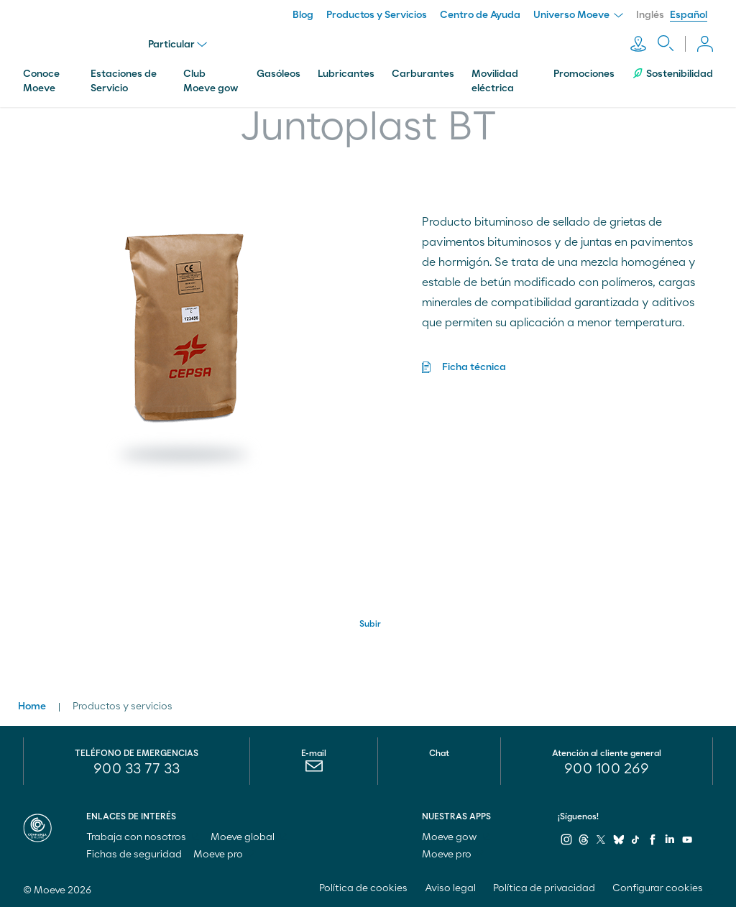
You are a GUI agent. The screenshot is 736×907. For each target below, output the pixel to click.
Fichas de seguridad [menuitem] (134, 855)
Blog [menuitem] (303, 15)
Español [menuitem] (688, 15)
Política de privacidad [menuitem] (544, 888)
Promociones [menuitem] (584, 74)
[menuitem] (313, 769)
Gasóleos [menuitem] (278, 74)
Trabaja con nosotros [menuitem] (142, 837)
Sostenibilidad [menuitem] (672, 74)
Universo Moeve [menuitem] (578, 15)
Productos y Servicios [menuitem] (376, 15)
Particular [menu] (177, 45)
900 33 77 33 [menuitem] (136, 769)
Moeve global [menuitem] (249, 837)
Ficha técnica (474, 367)
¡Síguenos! (578, 816)
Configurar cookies (657, 888)
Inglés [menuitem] (650, 15)
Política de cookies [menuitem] (363, 888)
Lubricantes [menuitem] (346, 74)
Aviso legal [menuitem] (450, 888)
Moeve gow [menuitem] (456, 837)
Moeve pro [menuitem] (224, 855)
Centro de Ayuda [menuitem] (480, 15)
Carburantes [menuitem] (423, 74)
